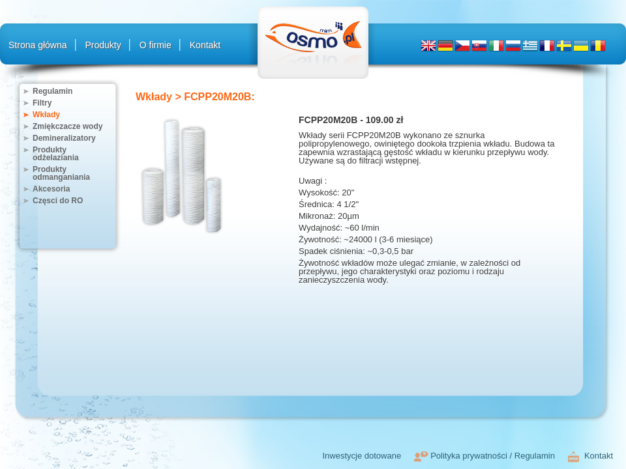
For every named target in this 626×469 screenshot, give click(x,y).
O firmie (155, 45)
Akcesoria (51, 188)
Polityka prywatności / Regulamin (492, 456)
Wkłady (46, 114)
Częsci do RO (58, 200)
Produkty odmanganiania (61, 173)
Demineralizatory (64, 138)
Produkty (103, 45)
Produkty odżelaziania (56, 153)
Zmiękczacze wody (67, 126)
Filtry (42, 102)
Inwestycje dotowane (361, 456)
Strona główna (37, 45)
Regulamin (52, 91)
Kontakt (205, 45)
